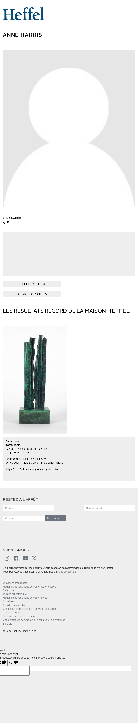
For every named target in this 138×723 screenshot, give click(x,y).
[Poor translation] (13, 663)
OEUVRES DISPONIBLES (32, 294)
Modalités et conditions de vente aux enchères (29, 586)
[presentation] (31, 532)
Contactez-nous (12, 612)
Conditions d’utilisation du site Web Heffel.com (29, 608)
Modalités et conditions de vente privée (25, 597)
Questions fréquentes (15, 582)
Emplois (7, 623)
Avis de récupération (14, 605)
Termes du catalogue (15, 594)
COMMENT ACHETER (32, 284)
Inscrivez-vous (55, 518)
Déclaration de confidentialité (19, 616)
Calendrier (9, 590)
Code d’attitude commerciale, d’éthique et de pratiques (34, 619)
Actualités (8, 601)
